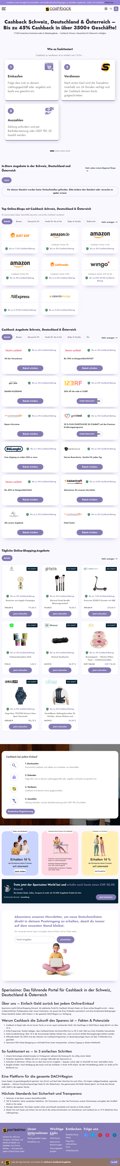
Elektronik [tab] (91, 221)
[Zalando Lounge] (60, 302)
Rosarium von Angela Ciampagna (20, 600)
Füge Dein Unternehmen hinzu (71, 1145)
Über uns (31, 1136)
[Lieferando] (60, 270)
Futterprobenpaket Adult (20, 657)
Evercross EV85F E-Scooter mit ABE (99, 600)
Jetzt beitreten (105, 898)
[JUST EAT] (20, 240)
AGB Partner (55, 1139)
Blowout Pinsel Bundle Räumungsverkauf (60, 602)
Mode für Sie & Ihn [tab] (53, 221)
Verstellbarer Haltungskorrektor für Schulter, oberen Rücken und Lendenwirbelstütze (60, 717)
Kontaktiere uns (34, 1143)
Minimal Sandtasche (60, 657)
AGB (52, 1136)
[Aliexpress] (20, 302)
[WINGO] (100, 271)
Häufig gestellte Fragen (37, 1139)
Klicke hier (109, 2)
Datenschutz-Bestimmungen (56, 1145)
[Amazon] (60, 240)
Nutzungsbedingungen (56, 1151)
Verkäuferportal (72, 1152)
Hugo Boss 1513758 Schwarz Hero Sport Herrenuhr (20, 716)
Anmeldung (25, 898)
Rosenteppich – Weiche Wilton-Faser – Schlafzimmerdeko (100, 659)
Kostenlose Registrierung (20, 812)
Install (114, 1162)
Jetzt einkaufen (20, 613)
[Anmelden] (116, 9)
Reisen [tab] (19, 221)
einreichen (65, 941)
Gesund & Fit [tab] (33, 221)
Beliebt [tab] (7, 221)
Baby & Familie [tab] (74, 221)
